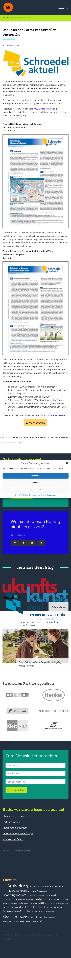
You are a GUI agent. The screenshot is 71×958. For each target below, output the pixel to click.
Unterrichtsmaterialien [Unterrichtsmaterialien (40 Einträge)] (11, 921)
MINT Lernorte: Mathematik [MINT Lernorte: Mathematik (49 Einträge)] (56, 903)
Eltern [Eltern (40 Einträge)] (27, 891)
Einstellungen (35, 490)
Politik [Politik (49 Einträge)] (59, 907)
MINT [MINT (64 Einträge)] (41, 903)
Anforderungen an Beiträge (18, 833)
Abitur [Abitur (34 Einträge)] (5, 887)
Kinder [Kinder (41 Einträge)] (46, 900)
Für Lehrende (25, 437)
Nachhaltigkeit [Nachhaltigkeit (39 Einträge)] (51, 907)
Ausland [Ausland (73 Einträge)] (33, 886)
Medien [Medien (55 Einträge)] (21, 903)
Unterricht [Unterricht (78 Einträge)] (32, 917)
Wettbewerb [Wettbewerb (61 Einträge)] (26, 921)
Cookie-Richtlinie (21, 495)
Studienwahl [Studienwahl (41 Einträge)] (49, 912)
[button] (66, 463)
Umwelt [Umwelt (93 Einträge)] (22, 917)
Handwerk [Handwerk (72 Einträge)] (51, 895)
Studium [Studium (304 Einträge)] (10, 916)
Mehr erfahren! (37, 422)
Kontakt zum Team (13, 839)
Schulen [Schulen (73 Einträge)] (15, 911)
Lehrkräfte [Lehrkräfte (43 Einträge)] (7, 903)
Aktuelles (13, 437)
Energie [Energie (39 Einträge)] (33, 891)
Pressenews (64, 437)
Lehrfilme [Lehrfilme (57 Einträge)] (64, 899)
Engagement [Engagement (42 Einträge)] (42, 891)
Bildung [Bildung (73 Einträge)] (50, 886)
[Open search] (66, 7)
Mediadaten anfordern (15, 827)
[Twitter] (15, 543)
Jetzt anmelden (16, 790)
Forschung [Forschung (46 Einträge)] (31, 895)
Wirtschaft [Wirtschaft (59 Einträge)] (37, 921)
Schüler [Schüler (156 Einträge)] (25, 911)
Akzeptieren (35, 476)
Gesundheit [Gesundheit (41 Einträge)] (40, 895)
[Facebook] (23, 543)
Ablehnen (35, 483)
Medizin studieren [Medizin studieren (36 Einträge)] (31, 903)
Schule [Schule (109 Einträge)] (7, 911)
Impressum (51, 495)
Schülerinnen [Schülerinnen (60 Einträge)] (38, 911)
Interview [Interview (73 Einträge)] (38, 899)
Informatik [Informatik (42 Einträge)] (22, 900)
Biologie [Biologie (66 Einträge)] (59, 886)
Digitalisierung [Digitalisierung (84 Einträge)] (17, 891)
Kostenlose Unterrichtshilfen (45, 437)
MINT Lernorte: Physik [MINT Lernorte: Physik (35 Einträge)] (10, 907)
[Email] (32, 543)
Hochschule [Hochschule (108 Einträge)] (10, 899)
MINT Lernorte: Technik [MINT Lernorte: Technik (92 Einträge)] (31, 907)
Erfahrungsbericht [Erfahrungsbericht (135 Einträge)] (14, 895)
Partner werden (11, 822)
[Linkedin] (41, 543)
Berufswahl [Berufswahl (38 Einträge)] (42, 887)
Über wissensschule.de (15, 816)
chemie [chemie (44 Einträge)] (6, 891)
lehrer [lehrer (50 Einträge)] (56, 900)
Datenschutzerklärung (37, 495)
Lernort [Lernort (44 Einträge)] (14, 903)
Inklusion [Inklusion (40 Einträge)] (29, 900)
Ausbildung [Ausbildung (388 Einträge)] (17, 886)
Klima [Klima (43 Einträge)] (51, 900)
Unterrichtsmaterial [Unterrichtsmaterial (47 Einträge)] (47, 917)
